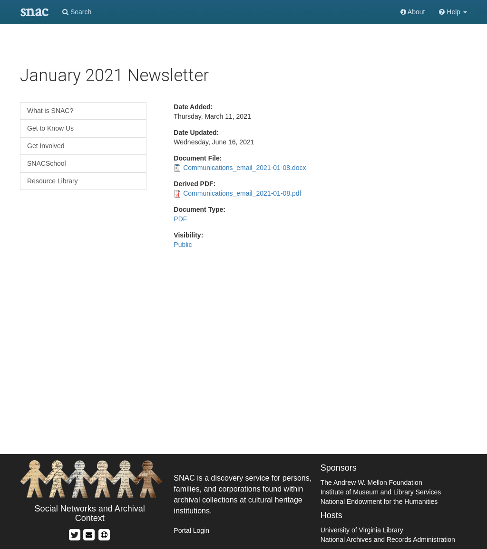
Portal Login (191, 530)
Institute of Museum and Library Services (381, 492)
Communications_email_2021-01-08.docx (244, 167)
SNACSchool (46, 163)
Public (183, 244)
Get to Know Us (50, 128)
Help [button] (453, 12)
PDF (180, 219)
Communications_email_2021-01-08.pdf (242, 193)
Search (76, 12)
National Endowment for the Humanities (379, 501)
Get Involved (46, 146)
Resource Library (52, 181)
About (412, 12)
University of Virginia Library (362, 530)
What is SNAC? (50, 110)
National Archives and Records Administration (388, 539)
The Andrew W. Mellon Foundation (371, 482)
